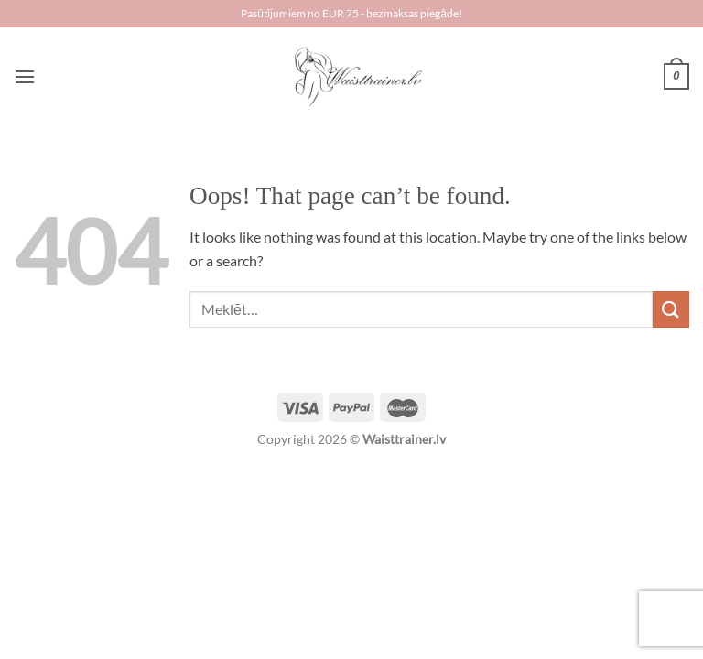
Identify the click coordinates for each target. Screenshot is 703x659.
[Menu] (25, 76)
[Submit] (671, 309)
